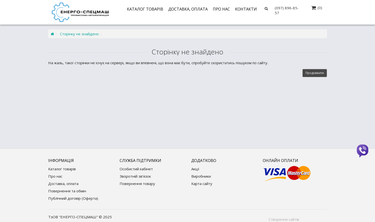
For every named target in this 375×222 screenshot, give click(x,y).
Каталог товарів (145, 9)
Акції (195, 168)
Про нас (221, 9)
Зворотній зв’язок (135, 176)
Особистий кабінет (136, 168)
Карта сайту (201, 183)
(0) (320, 7)
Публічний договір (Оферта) (73, 198)
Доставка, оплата (188, 9)
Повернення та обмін (67, 190)
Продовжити (315, 73)
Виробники (201, 176)
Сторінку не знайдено (79, 33)
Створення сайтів (284, 219)
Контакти (246, 9)
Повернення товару (137, 183)
